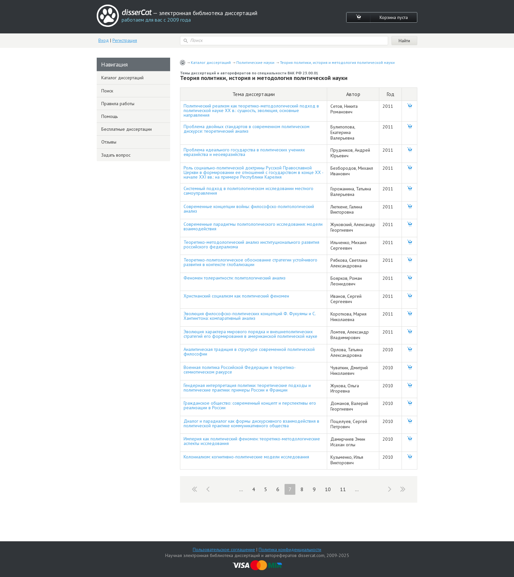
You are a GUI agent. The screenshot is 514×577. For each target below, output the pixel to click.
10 (328, 489)
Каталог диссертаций (211, 62)
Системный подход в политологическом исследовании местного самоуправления (248, 190)
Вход (103, 40)
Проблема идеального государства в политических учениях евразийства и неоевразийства (244, 152)
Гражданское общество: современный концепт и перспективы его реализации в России (250, 405)
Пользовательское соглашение (224, 549)
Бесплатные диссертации (126, 129)
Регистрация (124, 40)
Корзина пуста (394, 17)
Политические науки (255, 62)
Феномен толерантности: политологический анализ (235, 278)
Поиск (107, 91)
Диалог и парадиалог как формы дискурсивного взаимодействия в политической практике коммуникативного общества (251, 423)
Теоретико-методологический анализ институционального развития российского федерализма (251, 244)
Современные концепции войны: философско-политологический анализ (249, 208)
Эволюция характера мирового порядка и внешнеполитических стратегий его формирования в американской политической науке (250, 334)
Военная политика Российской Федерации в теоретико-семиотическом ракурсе (240, 369)
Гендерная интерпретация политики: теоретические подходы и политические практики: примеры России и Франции (247, 387)
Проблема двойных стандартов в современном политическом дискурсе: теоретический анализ (246, 129)
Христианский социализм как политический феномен (236, 296)
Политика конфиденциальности (290, 549)
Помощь (109, 116)
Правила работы (117, 103)
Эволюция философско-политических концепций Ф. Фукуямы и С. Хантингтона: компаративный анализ (250, 316)
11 (343, 489)
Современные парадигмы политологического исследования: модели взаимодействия (253, 226)
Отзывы (108, 142)
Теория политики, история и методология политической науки (337, 62)
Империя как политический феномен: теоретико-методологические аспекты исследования (252, 441)
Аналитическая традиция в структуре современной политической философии (249, 351)
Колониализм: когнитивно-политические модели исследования (246, 457)
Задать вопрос (115, 155)
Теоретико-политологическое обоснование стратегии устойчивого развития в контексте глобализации (250, 262)
